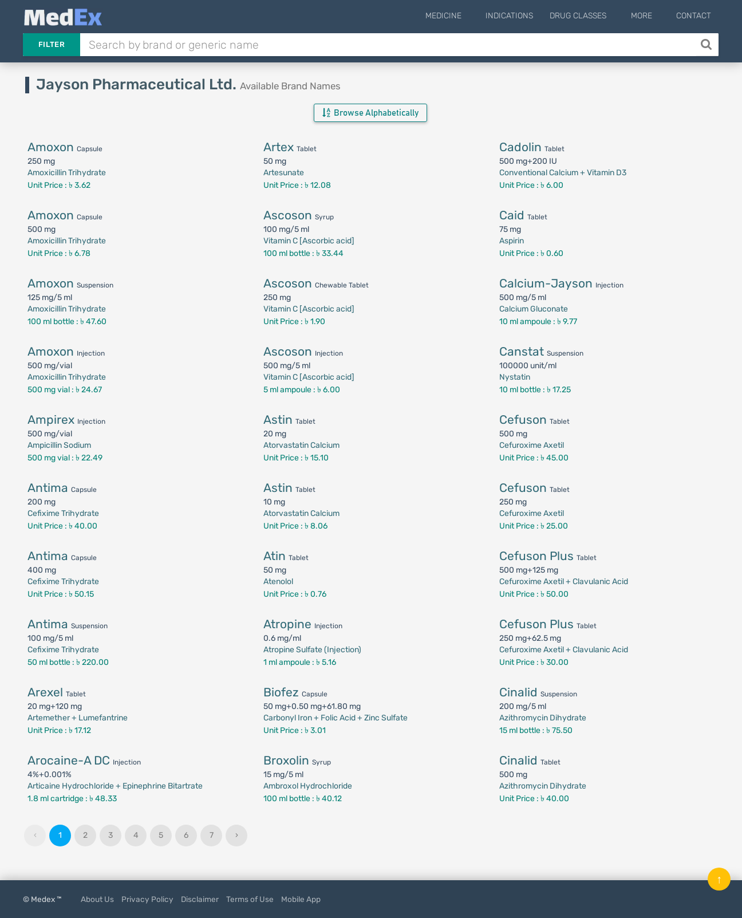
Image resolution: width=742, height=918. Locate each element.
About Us (97, 899)
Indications (524, 16)
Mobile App (301, 899)
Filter (51, 44)
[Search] (707, 44)
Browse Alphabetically (370, 112)
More (649, 16)
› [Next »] (236, 835)
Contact (693, 16)
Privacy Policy (147, 899)
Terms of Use (250, 899)
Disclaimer (200, 899)
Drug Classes (593, 16)
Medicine (466, 16)
